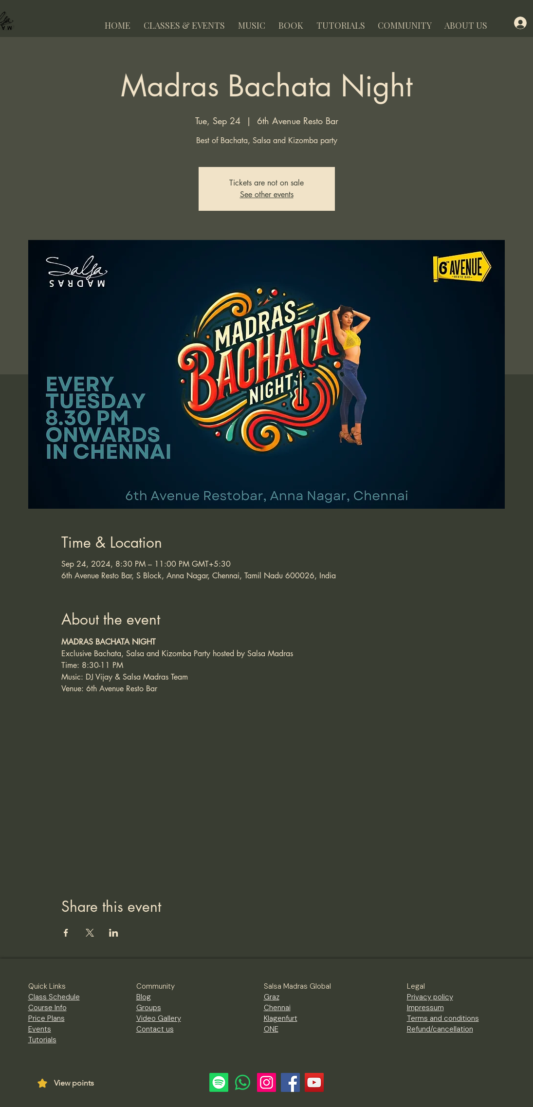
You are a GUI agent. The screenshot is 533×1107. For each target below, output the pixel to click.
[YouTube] (314, 1082)
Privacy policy (430, 997)
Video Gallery (158, 1018)
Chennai (277, 1008)
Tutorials (42, 1040)
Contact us (155, 1029)
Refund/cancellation (440, 1029)
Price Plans (46, 1018)
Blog (143, 997)
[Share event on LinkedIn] (113, 933)
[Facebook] (290, 1082)
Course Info (47, 1008)
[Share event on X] (89, 933)
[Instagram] (266, 1082)
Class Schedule (54, 997)
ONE (271, 1029)
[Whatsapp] (242, 1082)
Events (39, 1029)
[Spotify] (218, 1082)
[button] (184, 21)
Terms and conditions (443, 1018)
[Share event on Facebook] (66, 933)
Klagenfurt (280, 1018)
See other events (267, 194)
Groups (148, 1008)
